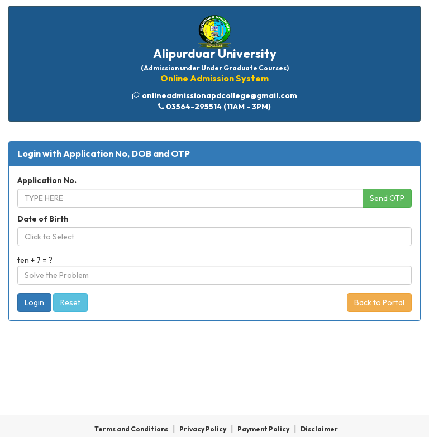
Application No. (47, 180)
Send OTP (387, 198)
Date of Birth (43, 219)
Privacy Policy (202, 429)
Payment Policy (263, 429)
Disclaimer (319, 429)
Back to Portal (379, 302)
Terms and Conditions (131, 429)
